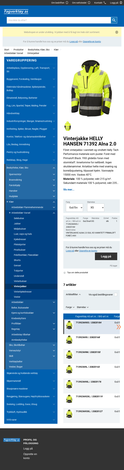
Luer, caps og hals (23, 234)
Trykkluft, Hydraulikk (17, 412)
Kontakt (100, 3)
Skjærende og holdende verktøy (22, 373)
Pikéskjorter (20, 244)
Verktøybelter (15, 361)
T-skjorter (18, 270)
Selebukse (19, 218)
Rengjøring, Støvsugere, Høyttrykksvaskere (28, 396)
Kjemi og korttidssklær (22, 313)
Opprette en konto (30, 456)
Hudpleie (13, 196)
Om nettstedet (81, 3)
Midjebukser (20, 228)
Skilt (11, 356)
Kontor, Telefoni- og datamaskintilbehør (26, 136)
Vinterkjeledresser (23, 291)
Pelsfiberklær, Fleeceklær (26, 255)
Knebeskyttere (18, 318)
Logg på (106, 256)
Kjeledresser (20, 239)
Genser (17, 265)
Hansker (13, 190)
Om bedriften (59, 3)
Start (6, 49)
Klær (56, 49)
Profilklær (16, 323)
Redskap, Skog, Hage (17, 160)
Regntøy (15, 329)
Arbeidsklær (17, 302)
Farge (69, 307)
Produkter (19, 49)
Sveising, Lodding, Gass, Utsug (22, 404)
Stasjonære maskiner (17, 388)
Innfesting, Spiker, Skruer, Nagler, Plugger (27, 129)
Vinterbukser (20, 281)
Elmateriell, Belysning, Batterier (22, 98)
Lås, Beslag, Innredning (18, 144)
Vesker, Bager (16, 366)
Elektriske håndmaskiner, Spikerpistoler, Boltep (26, 89)
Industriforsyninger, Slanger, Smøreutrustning (29, 121)
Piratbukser (20, 250)
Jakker (17, 223)
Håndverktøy (13, 113)
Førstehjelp (14, 185)
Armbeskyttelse (19, 340)
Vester (17, 297)
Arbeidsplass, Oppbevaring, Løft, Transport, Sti (28, 70)
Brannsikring (15, 179)
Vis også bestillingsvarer (103, 294)
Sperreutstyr (15, 174)
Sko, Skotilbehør (17, 345)
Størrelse (81, 307)
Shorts (17, 260)
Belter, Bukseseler (20, 307)
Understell (19, 276)
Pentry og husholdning (18, 152)
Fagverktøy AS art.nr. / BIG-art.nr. (92, 316)
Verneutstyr (15, 350)
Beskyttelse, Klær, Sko (39, 49)
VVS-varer (12, 419)
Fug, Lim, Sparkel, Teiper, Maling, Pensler (26, 105)
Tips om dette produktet (76, 272)
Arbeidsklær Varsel (13, 53)
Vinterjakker (33, 53)
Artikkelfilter (72, 294)
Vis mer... (68, 189)
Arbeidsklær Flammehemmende (27, 207)
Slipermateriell (14, 381)
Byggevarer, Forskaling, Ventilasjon (24, 79)
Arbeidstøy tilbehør (20, 334)
